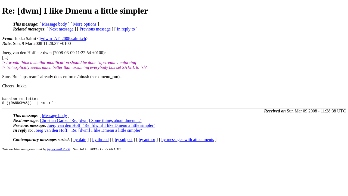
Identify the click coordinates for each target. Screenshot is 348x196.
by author (147, 142)
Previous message (95, 29)
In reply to (126, 29)
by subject (123, 142)
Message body (54, 24)
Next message (61, 29)
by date (79, 142)
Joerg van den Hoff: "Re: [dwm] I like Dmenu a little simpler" (101, 127)
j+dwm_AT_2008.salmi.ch (62, 38)
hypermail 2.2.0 (58, 151)
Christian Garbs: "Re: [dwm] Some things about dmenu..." (91, 123)
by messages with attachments (187, 142)
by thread (100, 142)
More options (85, 24)
